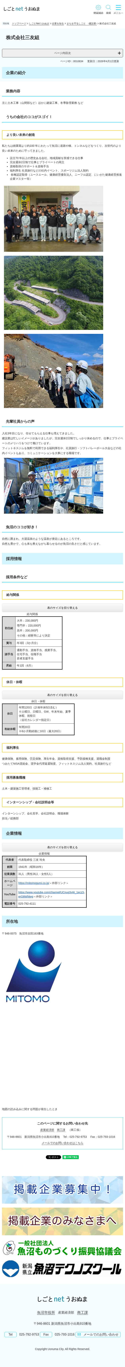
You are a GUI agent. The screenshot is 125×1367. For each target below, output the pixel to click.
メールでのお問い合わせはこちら (62, 1143)
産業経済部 (47, 1129)
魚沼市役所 (46, 1313)
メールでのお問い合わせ (101, 1334)
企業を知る (58, 23)
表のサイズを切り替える (62, 607)
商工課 (61, 1129)
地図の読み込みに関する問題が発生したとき (30, 1109)
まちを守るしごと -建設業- (82, 23)
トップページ (19, 23)
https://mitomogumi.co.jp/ (33, 883)
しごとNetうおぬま (39, 23)
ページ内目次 (62, 53)
